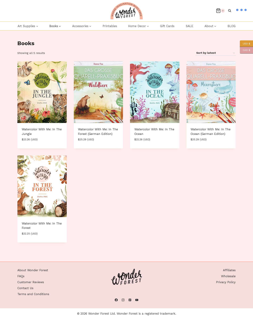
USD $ (245, 43)
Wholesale (228, 276)
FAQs (20, 276)
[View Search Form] (229, 11)
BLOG (231, 26)
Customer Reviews (30, 282)
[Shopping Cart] (220, 10)
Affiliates (229, 270)
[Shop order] (215, 53)
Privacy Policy (226, 282)
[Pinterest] (130, 300)
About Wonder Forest (32, 270)
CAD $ (245, 50)
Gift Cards (167, 26)
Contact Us (25, 288)
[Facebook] (116, 300)
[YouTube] (137, 300)
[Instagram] (123, 300)
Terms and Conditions (33, 294)
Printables (110, 26)
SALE (189, 26)
